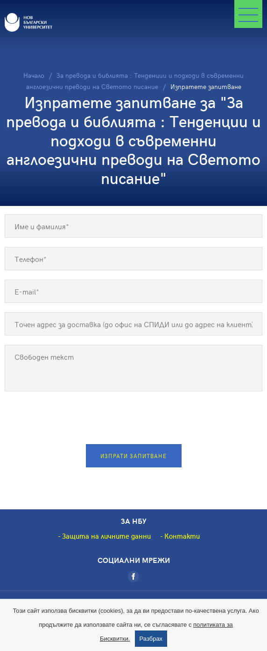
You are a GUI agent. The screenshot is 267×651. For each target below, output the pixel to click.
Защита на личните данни (106, 536)
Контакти (182, 536)
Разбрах (151, 638)
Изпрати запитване (133, 455)
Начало (33, 75)
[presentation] (133, 419)
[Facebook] (133, 576)
